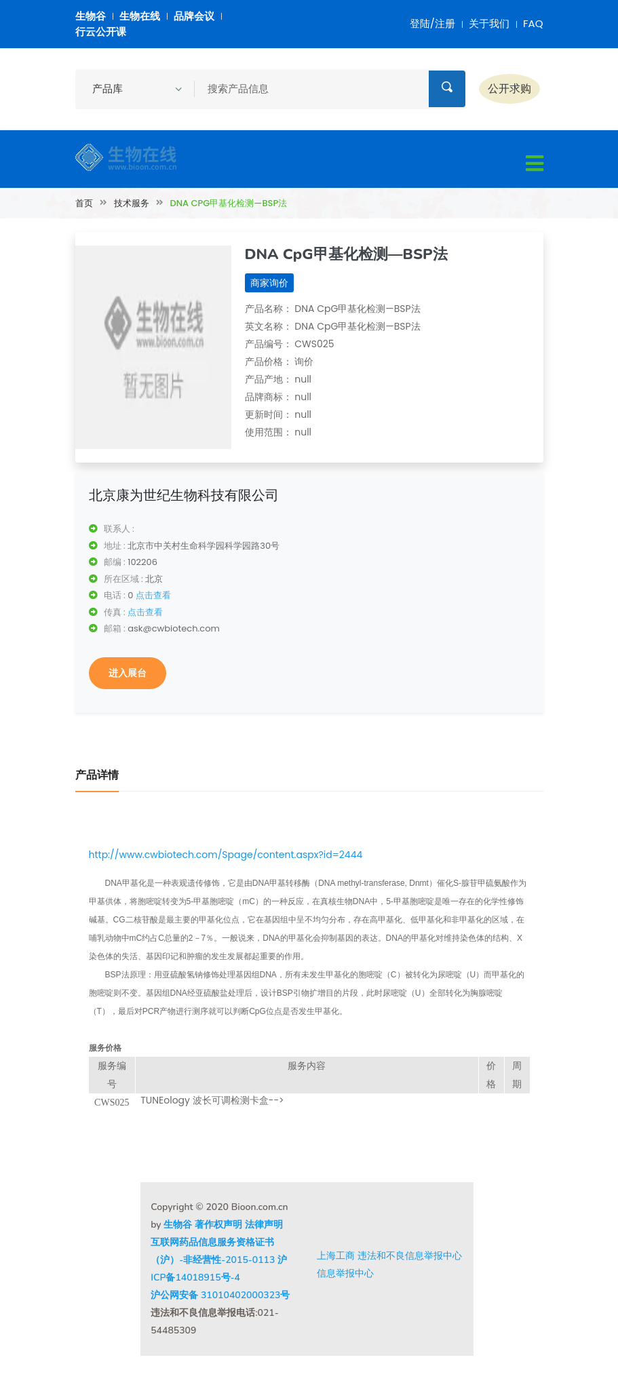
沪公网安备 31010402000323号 (220, 1295)
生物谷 (90, 16)
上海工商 (336, 1255)
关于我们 (489, 23)
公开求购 (509, 88)
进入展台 (128, 673)
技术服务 (131, 203)
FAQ (533, 23)
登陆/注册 (432, 23)
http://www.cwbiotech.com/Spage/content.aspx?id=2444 (226, 854)
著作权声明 (218, 1224)
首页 (84, 203)
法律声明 (264, 1224)
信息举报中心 (345, 1273)
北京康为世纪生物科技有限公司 (184, 495)
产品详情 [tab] (97, 775)
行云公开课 (100, 31)
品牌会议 (194, 16)
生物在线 (139, 16)
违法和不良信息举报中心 (410, 1255)
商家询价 (269, 283)
